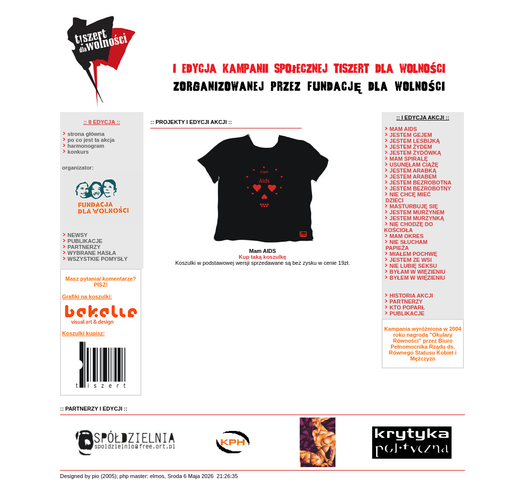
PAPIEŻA (397, 248)
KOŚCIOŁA (398, 230)
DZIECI (394, 200)
